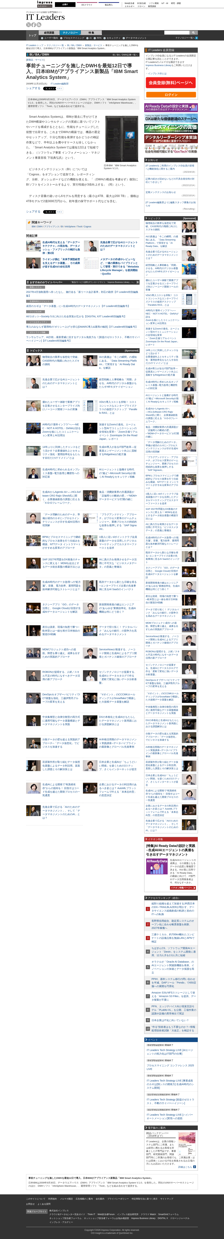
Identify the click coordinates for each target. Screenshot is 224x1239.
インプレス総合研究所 (127, 1214)
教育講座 (152, 6)
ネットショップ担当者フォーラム (65, 1218)
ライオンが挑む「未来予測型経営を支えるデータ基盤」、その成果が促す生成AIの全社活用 (61, 263)
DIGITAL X (163, 1218)
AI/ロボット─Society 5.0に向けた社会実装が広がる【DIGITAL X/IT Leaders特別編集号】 (76, 316)
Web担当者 (130, 3)
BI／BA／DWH (74, 45)
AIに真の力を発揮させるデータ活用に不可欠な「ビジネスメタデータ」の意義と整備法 (118, 563)
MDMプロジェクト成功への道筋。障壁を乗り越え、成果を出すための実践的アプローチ (61, 653)
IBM (33, 226)
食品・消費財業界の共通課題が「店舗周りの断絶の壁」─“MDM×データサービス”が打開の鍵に (118, 495)
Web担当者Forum (106, 1214)
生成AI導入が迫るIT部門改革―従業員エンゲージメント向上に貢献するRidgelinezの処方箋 (118, 450)
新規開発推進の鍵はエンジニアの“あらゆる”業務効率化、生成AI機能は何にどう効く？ (117, 608)
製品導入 (109, 5)
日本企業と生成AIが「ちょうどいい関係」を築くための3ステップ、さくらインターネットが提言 (118, 765)
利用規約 (52, 1199)
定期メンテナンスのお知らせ (161, 192)
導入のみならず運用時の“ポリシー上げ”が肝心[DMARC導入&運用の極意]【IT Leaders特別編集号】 (82, 326)
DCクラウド (87, 5)
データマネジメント (136, 38)
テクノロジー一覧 (55, 45)
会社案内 (100, 1199)
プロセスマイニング (73, 38)
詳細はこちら (185, 1167)
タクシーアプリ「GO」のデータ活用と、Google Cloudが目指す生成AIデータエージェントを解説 (61, 608)
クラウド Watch (148, 1214)
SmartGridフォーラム (168, 1214)
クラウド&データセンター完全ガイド (67, 1214)
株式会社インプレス (59, 1210)
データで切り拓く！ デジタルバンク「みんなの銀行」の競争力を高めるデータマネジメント (118, 630)
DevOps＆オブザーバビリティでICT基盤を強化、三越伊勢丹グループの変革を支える (61, 698)
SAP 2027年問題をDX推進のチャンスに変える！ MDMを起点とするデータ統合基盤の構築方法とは (61, 563)
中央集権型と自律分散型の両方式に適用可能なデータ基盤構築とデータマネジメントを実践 (61, 720)
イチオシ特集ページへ (182, 888)
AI (90, 38)
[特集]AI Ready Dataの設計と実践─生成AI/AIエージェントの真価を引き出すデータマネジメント (170, 850)
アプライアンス (51, 226)
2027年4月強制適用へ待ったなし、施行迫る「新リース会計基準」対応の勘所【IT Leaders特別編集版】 (82, 294)
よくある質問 (44, 1204)
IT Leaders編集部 (60, 83)
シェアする (33, 88)
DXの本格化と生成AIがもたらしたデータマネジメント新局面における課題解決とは (118, 720)
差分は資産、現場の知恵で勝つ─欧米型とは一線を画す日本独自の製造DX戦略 (61, 630)
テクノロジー (70, 32)
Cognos (87, 226)
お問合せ (30, 1204)
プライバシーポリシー (118, 1199)
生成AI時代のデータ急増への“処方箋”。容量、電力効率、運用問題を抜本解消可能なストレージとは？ (61, 585)
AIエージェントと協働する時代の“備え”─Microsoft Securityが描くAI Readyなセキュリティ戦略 (117, 473)
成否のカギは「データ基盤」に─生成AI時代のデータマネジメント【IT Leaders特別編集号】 (78, 306)
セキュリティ (114, 38)
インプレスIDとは (157, 73)
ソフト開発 (154, 3)
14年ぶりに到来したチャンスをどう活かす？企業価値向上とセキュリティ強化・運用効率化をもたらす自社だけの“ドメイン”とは (162, 356)
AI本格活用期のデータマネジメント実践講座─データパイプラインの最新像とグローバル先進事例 (118, 743)
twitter (28, 24)
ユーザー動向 (51, 38)
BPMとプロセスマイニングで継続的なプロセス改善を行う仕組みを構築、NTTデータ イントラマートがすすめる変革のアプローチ (162, 482)
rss (38, 24)
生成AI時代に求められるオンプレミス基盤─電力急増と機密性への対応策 (61, 473)
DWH (39, 226)
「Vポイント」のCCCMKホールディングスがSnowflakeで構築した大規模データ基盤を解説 (117, 698)
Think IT (91, 1214)
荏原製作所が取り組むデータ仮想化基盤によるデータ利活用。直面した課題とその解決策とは (61, 765)
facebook (33, 24)
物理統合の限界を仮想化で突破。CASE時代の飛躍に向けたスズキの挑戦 (61, 361)
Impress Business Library (158, 65)
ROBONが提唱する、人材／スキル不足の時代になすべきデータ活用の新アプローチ (61, 675)
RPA (99, 38)
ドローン (141, 6)
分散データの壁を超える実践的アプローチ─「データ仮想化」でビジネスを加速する (61, 743)
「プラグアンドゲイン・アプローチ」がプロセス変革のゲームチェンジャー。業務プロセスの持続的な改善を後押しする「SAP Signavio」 (118, 521)
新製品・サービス (93, 45)
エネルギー (130, 6)
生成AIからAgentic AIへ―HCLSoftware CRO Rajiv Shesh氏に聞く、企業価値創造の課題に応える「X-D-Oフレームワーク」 (162, 415)
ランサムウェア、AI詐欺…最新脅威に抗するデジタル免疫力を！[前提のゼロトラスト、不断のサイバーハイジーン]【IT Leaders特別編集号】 (83, 339)
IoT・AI (165, 3)
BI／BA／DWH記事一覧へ (125, 55)
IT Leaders (45, 17)
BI (62, 226)
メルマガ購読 (66, 1199)
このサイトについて (35, 1199)
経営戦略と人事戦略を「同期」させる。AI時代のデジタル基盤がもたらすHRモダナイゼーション (118, 383)
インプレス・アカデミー (61, 1222)
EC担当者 (141, 3)
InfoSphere (70, 226)
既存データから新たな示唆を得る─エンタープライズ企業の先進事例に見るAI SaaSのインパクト (118, 585)
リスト (59, 88)
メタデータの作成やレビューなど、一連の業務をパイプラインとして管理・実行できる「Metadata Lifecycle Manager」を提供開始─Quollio (119, 266)
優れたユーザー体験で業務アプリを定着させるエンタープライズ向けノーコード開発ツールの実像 (61, 406)
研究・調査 (176, 3)
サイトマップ (166, 1199)
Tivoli (79, 226)
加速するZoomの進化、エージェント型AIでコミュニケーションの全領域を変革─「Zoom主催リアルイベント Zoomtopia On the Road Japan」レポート (118, 431)
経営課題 (49, 32)
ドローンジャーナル (179, 1218)
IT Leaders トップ (34, 45)
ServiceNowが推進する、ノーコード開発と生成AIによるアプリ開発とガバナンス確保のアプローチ (118, 653)
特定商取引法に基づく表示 (144, 1199)
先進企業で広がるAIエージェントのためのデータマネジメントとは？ (119, 246)
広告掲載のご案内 (84, 1199)
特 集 (91, 32)
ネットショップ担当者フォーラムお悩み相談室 (106, 1218)
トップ (32, 35)
